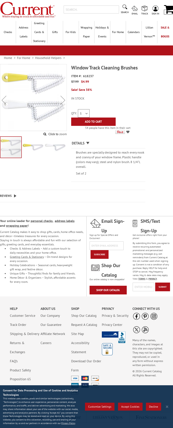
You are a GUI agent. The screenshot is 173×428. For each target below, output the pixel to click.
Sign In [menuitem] (155, 13)
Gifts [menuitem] (55, 32)
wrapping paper (17, 226)
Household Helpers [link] (48, 58)
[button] (4, 100)
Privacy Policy (68, 423)
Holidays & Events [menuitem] (102, 32)
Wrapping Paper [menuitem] (86, 32)
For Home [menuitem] (118, 32)
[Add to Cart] (93, 122)
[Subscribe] (100, 254)
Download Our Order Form (86, 365)
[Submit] (162, 287)
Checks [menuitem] (8, 32)
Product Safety (20, 370)
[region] (86, 406)
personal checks (42, 221)
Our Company (50, 315)
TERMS (141, 278)
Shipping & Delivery (24, 334)
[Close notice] (167, 406)
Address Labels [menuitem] (23, 32)
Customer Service (22, 315)
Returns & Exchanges (17, 347)
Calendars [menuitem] (134, 32)
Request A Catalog (84, 325)
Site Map (77, 334)
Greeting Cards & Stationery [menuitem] (39, 32)
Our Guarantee (51, 325)
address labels (65, 221)
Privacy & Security (115, 315)
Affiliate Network (53, 334)
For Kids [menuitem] (71, 32)
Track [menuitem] (144, 13)
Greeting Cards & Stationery (27, 257)
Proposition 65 (20, 379)
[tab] (108, 143)
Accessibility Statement (80, 347)
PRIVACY (152, 278)
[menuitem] (149, 32)
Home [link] (8, 58)
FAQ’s (14, 361)
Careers (46, 343)
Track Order (18, 325)
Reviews (6, 196)
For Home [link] (23, 58)
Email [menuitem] (135, 13)
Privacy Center (112, 325)
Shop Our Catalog (108, 290)
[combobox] (91, 9)
